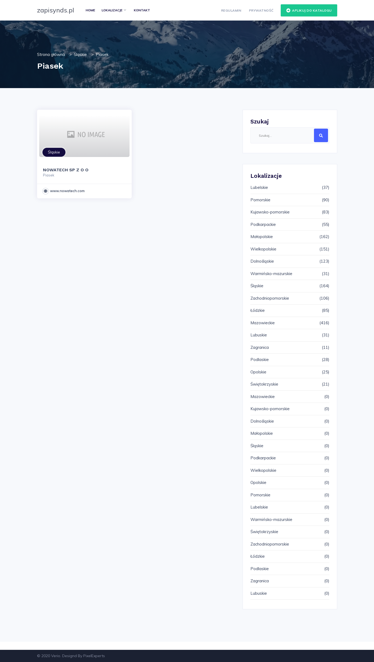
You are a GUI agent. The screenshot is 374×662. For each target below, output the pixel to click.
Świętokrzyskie (264, 384)
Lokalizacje (114, 10)
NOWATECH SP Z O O (65, 169)
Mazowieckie (262, 322)
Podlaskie (259, 359)
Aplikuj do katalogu (309, 10)
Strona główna (51, 54)
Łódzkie (257, 310)
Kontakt (142, 10)
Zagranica (259, 347)
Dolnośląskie (262, 261)
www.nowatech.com (67, 191)
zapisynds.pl (55, 10)
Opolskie (258, 372)
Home (90, 10)
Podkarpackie (263, 224)
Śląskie (80, 54)
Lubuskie (258, 334)
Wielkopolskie (263, 249)
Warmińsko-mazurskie (271, 273)
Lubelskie (259, 187)
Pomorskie (260, 199)
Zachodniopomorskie (269, 298)
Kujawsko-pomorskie (270, 212)
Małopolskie (261, 236)
